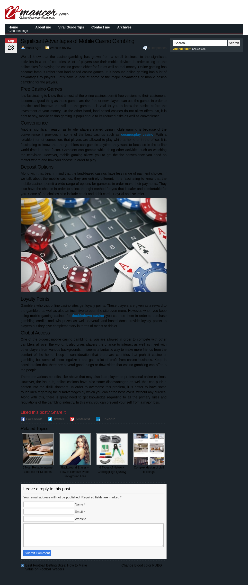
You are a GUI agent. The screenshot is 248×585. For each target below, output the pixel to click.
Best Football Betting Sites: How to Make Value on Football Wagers (56, 570)
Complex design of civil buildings (149, 453)
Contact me (100, 27)
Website (80, 519)
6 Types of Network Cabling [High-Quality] (112, 453)
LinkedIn (108, 419)
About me (43, 27)
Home (18, 29)
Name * (80, 504)
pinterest (83, 419)
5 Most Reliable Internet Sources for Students (38, 453)
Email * (80, 511)
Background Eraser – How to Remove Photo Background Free (75, 455)
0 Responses (157, 48)
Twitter (58, 419)
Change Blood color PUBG (141, 570)
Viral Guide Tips (71, 27)
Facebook (34, 419)
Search (234, 43)
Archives (124, 27)
